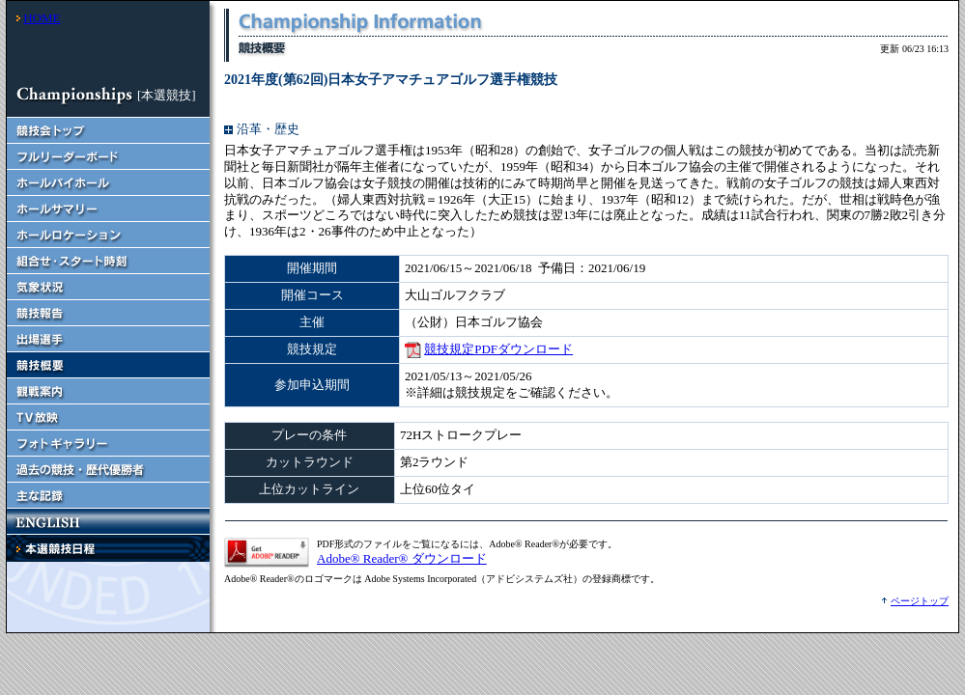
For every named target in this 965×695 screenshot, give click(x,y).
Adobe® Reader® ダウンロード (402, 558)
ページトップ (920, 601)
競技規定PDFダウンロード (498, 349)
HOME (41, 18)
